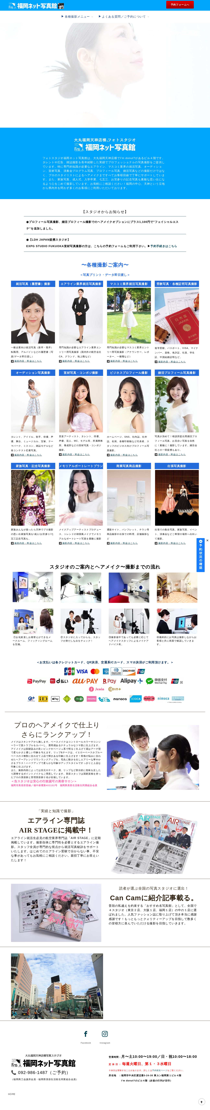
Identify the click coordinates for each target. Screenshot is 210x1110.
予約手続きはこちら (163, 246)
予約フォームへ (180, 4)
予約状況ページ (159, 1070)
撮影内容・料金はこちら (26, 361)
